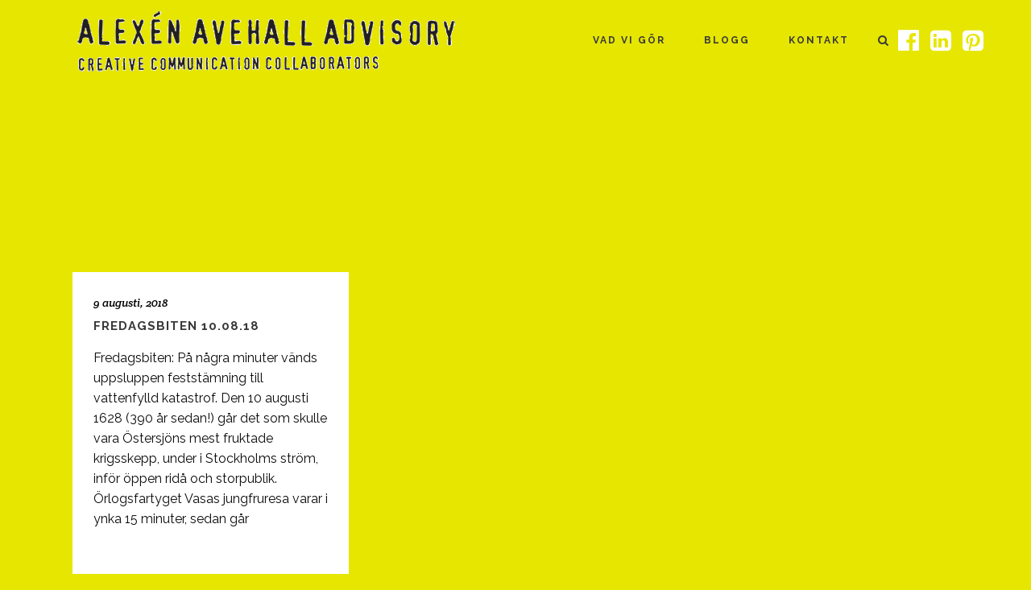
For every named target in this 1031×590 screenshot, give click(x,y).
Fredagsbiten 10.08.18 (176, 326)
